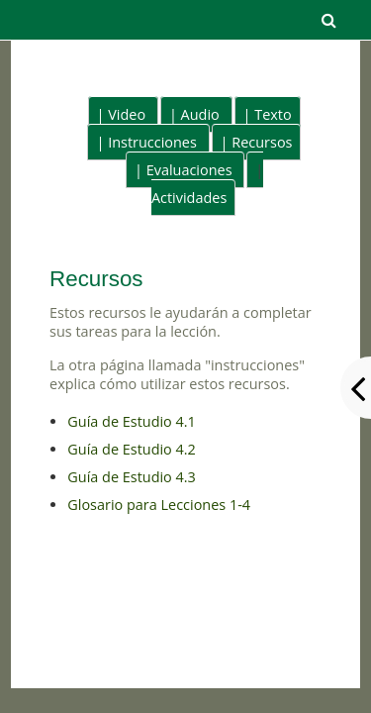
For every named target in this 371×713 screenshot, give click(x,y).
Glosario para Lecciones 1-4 (158, 504)
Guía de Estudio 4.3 (131, 476)
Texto (272, 114)
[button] (328, 20)
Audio (200, 114)
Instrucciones (152, 142)
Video (126, 114)
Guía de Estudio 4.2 (131, 449)
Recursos (262, 142)
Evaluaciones (189, 169)
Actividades (189, 197)
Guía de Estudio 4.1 (131, 421)
